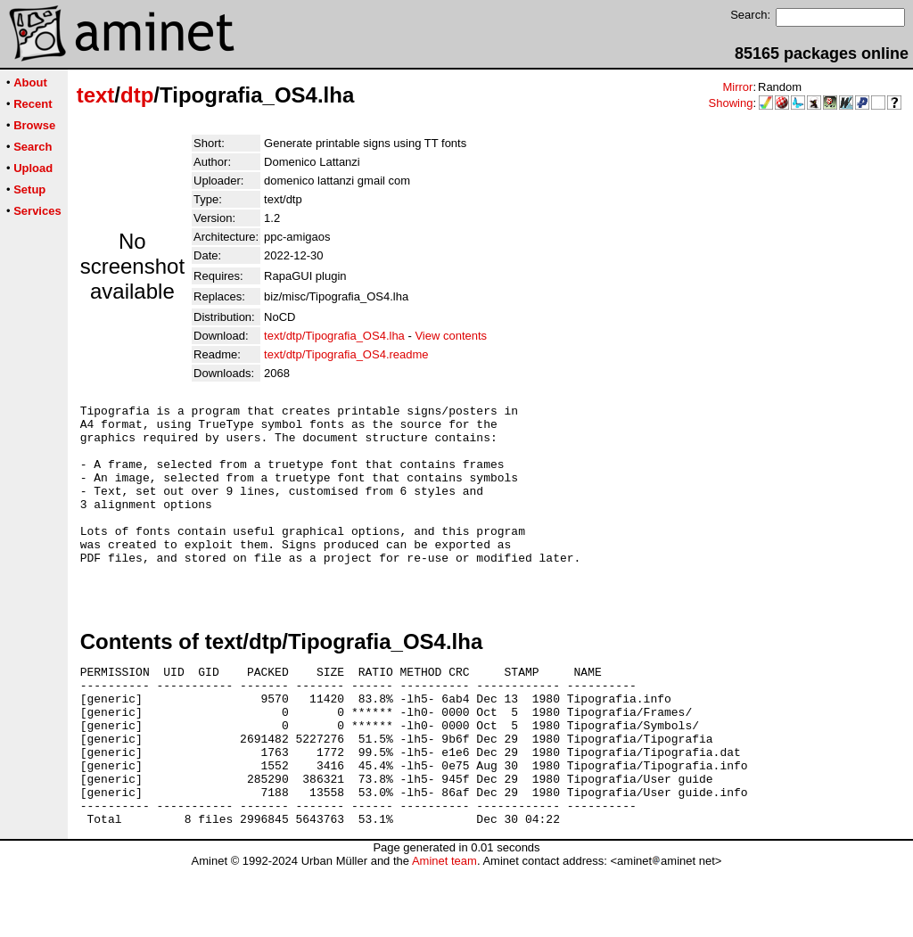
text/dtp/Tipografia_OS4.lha (334, 335)
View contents (451, 335)
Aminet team (444, 930)
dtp (136, 95)
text (96, 95)
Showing (731, 103)
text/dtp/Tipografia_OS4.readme (346, 354)
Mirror (737, 87)
